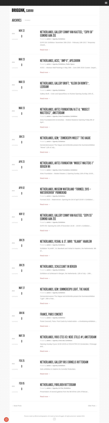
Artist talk (61, 340)
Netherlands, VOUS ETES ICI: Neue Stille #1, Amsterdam (68, 337)
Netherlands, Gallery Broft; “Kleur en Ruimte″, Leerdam (64, 85)
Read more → (45, 50)
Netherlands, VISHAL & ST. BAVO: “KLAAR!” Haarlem (66, 241)
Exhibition (61, 39)
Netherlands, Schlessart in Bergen (58, 266)
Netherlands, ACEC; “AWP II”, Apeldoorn (60, 61)
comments (22, 37)
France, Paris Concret (51, 314)
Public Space (70, 64)
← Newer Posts (16, 406)
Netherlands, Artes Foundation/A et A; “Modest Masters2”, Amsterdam (65, 111)
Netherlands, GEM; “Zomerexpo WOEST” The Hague (65, 138)
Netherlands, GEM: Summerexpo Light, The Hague (64, 289)
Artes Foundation (64, 116)
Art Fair (60, 388)
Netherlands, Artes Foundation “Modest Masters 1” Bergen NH (67, 165)
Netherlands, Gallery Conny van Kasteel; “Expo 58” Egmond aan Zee (66, 34)
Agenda (55, 39)
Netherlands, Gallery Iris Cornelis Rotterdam (64, 362)
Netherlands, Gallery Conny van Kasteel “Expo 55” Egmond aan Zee (66, 217)
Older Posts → (92, 406)
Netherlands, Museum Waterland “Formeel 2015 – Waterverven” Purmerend (65, 191)
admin (49, 39)
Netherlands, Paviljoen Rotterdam (58, 385)
